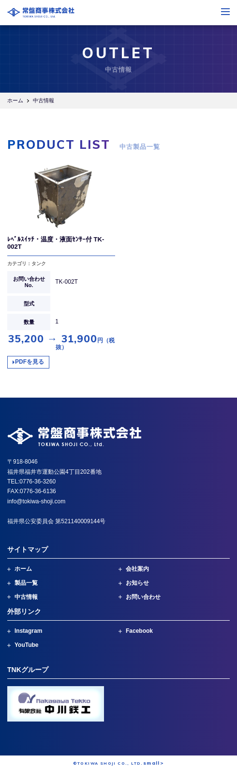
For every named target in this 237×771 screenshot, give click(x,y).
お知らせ (137, 582)
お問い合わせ (143, 597)
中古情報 (26, 597)
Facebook (139, 630)
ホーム (15, 100)
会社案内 (137, 568)
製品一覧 (26, 582)
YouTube (27, 645)
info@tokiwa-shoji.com (36, 501)
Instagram (28, 630)
